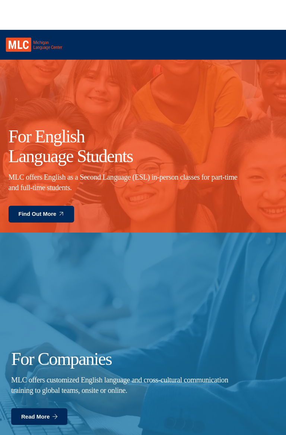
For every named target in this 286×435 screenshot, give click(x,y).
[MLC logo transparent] (34, 44)
